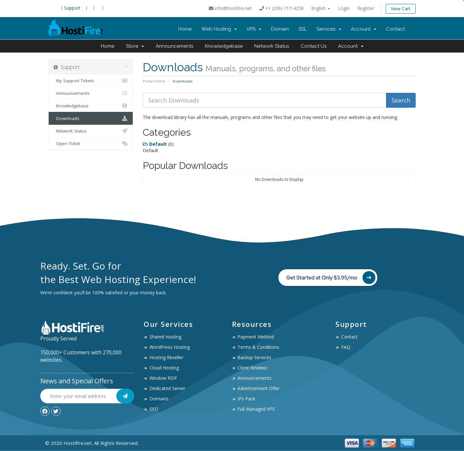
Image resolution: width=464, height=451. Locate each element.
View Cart (401, 8)
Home (185, 29)
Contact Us (313, 46)
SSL (302, 29)
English (320, 8)
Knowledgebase (224, 46)
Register (365, 8)
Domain (280, 29)
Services (328, 29)
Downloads (90, 118)
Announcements (174, 46)
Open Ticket (90, 143)
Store (135, 46)
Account (363, 29)
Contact (395, 29)
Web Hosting (219, 29)
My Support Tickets (90, 80)
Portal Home (154, 81)
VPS (254, 29)
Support (71, 8)
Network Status (271, 46)
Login (344, 8)
